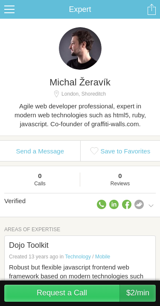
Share (151, 9)
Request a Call (96, 293)
